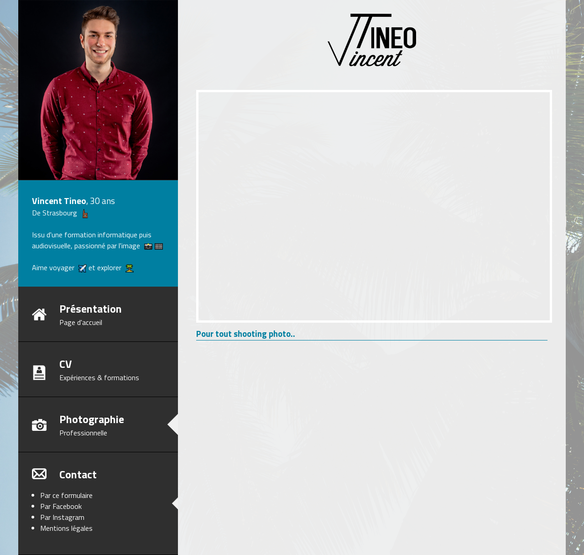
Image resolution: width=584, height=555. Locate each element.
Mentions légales (66, 528)
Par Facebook (61, 506)
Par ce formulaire (66, 495)
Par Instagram (62, 517)
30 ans (102, 200)
